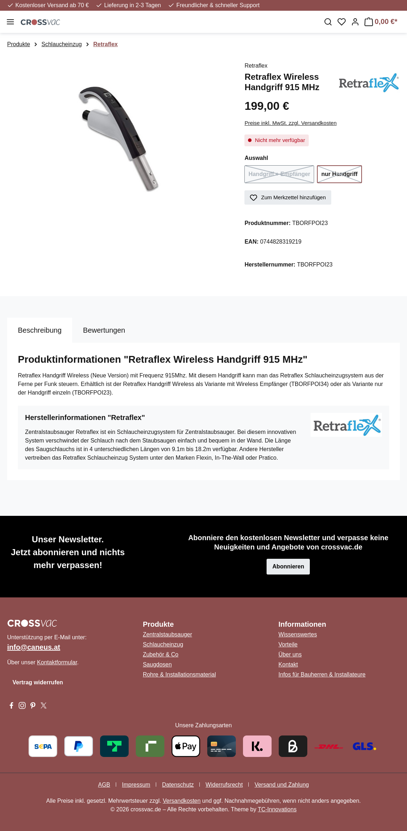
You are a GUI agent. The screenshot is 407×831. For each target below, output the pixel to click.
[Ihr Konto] (355, 21)
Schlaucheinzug (163, 644)
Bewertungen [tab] (104, 330)
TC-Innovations (277, 809)
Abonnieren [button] (288, 566)
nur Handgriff (341, 176)
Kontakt (288, 664)
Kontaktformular (57, 662)
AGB (104, 785)
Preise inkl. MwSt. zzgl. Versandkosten (290, 123)
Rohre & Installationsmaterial (179, 674)
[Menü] (10, 21)
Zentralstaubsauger (167, 634)
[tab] (39, 330)
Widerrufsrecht (224, 785)
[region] (118, 138)
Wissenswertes (297, 634)
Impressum (136, 785)
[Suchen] (328, 21)
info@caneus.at (33, 647)
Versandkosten (182, 801)
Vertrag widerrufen (38, 682)
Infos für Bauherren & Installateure (322, 674)
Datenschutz (178, 785)
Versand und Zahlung (281, 785)
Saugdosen (157, 664)
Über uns (290, 654)
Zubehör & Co (161, 654)
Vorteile (287, 644)
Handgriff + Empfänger (281, 176)
